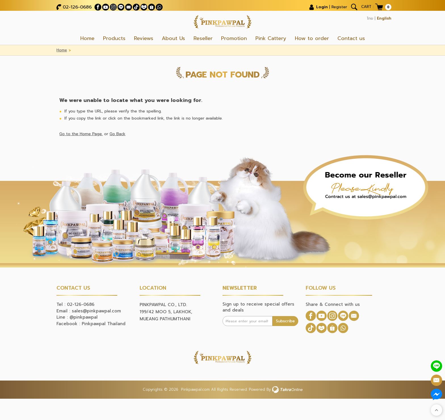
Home (87, 50)
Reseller (203, 50)
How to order (312, 50)
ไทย (367, 17)
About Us (173, 50)
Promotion (234, 50)
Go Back (118, 146)
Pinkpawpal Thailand (103, 335)
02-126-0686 (77, 5)
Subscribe (285, 332)
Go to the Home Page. (81, 146)
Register (335, 5)
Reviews (143, 50)
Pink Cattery (270, 50)
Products (114, 50)
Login (316, 5)
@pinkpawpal (84, 329)
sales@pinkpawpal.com (96, 322)
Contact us (351, 50)
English (383, 17)
